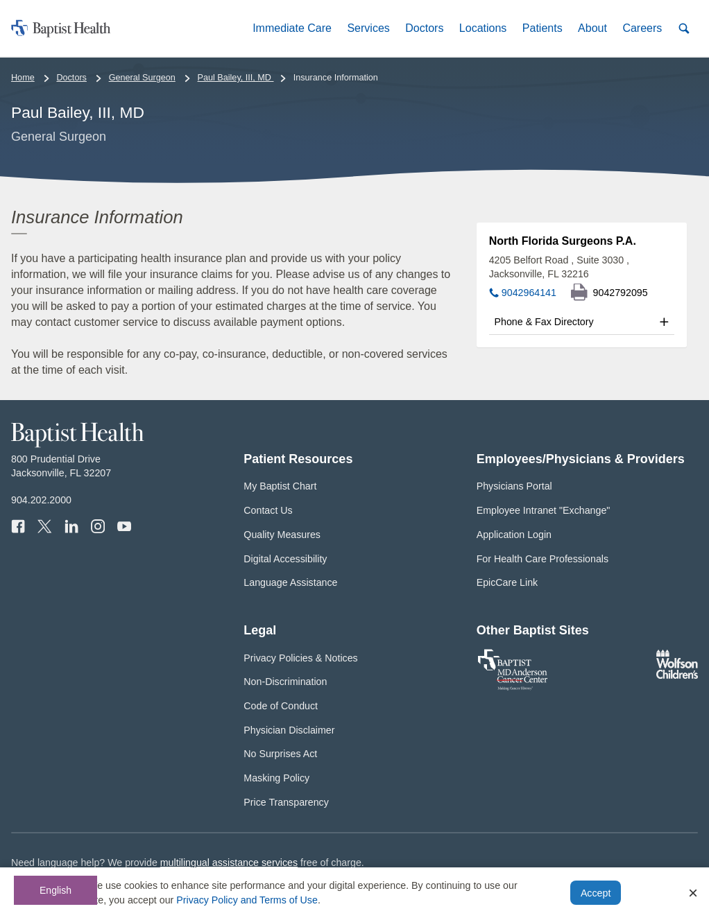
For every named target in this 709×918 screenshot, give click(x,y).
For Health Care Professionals (542, 558)
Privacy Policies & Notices (300, 658)
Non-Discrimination (285, 681)
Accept (595, 893)
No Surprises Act (280, 753)
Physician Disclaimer (289, 730)
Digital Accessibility (285, 558)
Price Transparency (286, 802)
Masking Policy (276, 777)
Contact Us (268, 510)
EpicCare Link (507, 582)
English (55, 890)
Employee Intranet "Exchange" (543, 510)
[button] (292, 28)
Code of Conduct (281, 705)
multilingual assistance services (229, 862)
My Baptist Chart (280, 486)
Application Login (514, 534)
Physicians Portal (514, 486)
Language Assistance (290, 582)
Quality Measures (282, 534)
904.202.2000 (41, 499)
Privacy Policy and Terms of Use (247, 900)
